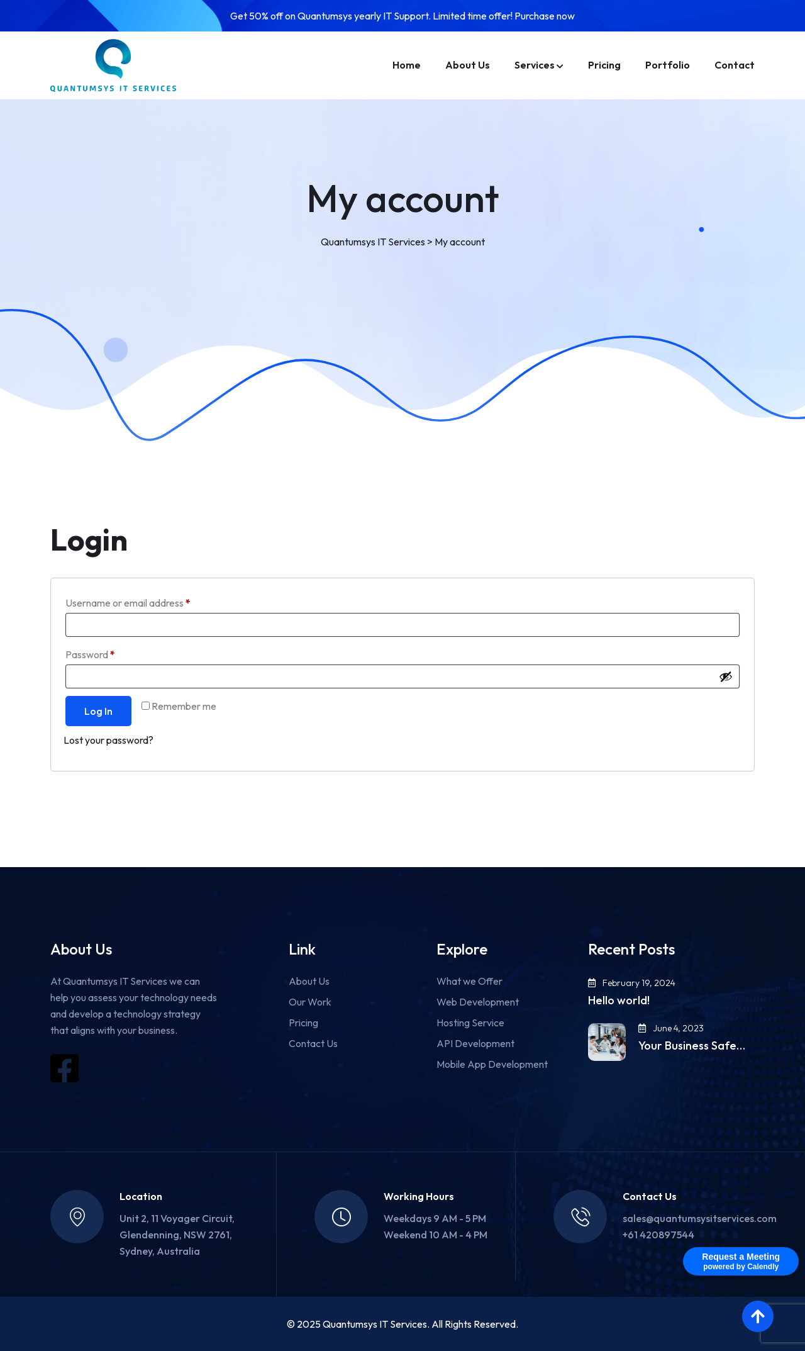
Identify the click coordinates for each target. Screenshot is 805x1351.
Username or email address (147, 601)
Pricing (604, 65)
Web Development (477, 1001)
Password (109, 652)
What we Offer (469, 981)
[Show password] (726, 676)
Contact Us (313, 1043)
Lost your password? (108, 740)
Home (406, 65)
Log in (98, 711)
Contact (734, 65)
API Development (475, 1043)
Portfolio (667, 65)
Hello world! (619, 1000)
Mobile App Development (492, 1064)
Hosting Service (470, 1022)
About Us (467, 65)
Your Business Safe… (691, 1046)
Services (534, 65)
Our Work (310, 1001)
